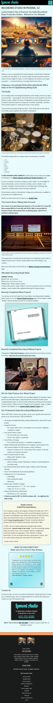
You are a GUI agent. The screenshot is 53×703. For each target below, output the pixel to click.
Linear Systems (26, 681)
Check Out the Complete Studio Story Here (22, 355)
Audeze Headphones (26, 683)
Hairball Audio (26, 679)
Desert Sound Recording (16, 520)
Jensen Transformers (27, 698)
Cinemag (26, 695)
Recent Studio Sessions (25, 298)
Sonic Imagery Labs (26, 688)
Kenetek (26, 690)
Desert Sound (26, 676)
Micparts (26, 686)
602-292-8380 (26, 616)
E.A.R (26, 700)
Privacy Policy (26, 665)
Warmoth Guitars (26, 693)
